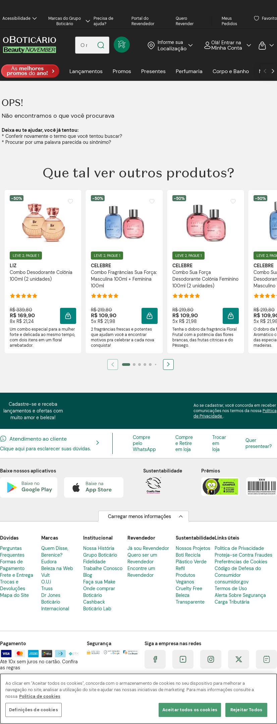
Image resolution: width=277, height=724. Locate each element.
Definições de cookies (33, 710)
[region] (138, 698)
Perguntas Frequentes (12, 551)
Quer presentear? (258, 443)
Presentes (153, 71)
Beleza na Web (57, 568)
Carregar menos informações (139, 516)
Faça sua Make (99, 582)
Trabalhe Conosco (102, 568)
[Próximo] (168, 364)
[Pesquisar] (100, 45)
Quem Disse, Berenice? (54, 551)
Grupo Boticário (100, 555)
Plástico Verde (191, 562)
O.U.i (46, 582)
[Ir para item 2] (134, 364)
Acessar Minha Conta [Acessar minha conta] (225, 45)
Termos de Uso (231, 589)
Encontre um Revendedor (141, 571)
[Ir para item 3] (139, 364)
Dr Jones (50, 595)
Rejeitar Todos (246, 710)
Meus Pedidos (229, 21)
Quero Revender (184, 21)
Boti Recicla (188, 555)
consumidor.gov (231, 582)
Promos (122, 71)
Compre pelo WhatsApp (144, 443)
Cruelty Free (189, 589)
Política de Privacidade (239, 548)
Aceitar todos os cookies (189, 710)
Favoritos (265, 18)
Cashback (94, 602)
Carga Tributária (232, 602)
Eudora (49, 562)
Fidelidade (94, 562)
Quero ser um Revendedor (142, 558)
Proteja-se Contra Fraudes (243, 555)
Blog (87, 575)
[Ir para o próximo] (273, 71)
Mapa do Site (14, 595)
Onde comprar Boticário (99, 592)
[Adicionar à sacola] (68, 316)
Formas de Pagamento (12, 565)
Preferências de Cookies (241, 562)
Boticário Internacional (55, 605)
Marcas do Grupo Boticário (69, 21)
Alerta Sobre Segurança (240, 595)
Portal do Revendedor (142, 21)
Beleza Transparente (190, 598)
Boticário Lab (97, 609)
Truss (47, 589)
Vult (45, 575)
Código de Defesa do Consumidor (238, 571)
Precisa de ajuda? (103, 21)
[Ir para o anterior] (265, 71)
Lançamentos (86, 71)
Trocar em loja (219, 443)
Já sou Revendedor (148, 548)
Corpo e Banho (231, 71)
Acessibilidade (19, 18)
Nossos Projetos (193, 548)
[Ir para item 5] (150, 364)
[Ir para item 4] (145, 364)
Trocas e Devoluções (12, 585)
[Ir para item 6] (155, 364)
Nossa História (98, 548)
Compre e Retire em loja (184, 443)
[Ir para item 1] (126, 364)
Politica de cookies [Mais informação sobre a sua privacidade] (39, 696)
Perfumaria (189, 71)
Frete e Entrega (16, 575)
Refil (180, 568)
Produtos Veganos (185, 578)
